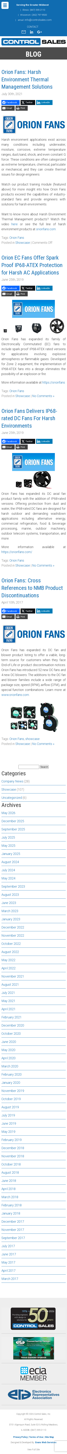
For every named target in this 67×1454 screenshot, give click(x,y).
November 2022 (12, 935)
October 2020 (11, 1033)
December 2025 (12, 821)
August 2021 (10, 984)
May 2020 (8, 1050)
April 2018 (8, 1189)
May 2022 (8, 960)
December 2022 (12, 927)
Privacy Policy (20, 1437)
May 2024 (8, 878)
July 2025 (8, 837)
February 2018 (11, 1205)
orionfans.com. (46, 229)
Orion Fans (16, 237)
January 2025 (10, 854)
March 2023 (9, 911)
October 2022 (11, 944)
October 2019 (11, 1099)
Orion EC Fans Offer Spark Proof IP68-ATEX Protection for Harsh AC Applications (32, 265)
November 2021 (12, 976)
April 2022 (8, 968)
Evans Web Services (45, 1442)
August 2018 (10, 1172)
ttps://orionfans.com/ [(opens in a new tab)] (17, 552)
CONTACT (32, 26)
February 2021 (11, 1017)
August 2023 (10, 894)
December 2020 (12, 1025)
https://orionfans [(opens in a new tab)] (53, 382)
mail (24, 32)
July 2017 (8, 1246)
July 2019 (8, 1115)
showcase (32, 739)
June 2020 (8, 1042)
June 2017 (8, 1254)
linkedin (31, 32)
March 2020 (9, 1066)
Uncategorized (11, 797)
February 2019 (11, 1140)
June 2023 (8, 903)
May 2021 (8, 1001)
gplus (39, 32)
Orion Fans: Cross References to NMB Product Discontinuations (32, 588)
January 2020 (10, 1082)
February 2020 (11, 1074)
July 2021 (8, 993)
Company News (12, 781)
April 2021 (8, 1009)
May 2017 (8, 1262)
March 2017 (9, 1279)
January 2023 (10, 919)
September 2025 (13, 829)
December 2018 (12, 1148)
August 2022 (10, 952)
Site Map (49, 1437)
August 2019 (10, 1107)
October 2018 (11, 1164)
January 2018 (10, 1213)
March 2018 (9, 1197)
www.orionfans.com (15, 695)
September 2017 (13, 1238)
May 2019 (8, 1131)
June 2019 (8, 1123)
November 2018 (12, 1156)
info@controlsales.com (38, 19)
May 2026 (8, 813)
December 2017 (12, 1221)
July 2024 (8, 870)
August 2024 (10, 862)
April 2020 (8, 1058)
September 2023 (13, 886)
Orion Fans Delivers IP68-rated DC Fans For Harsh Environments (29, 418)
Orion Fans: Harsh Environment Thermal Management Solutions (27, 79)
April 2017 (8, 1270)
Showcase (22, 242)
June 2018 (8, 1181)
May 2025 (8, 845)
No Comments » (43, 396)
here (14, 224)
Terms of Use (36, 1437)
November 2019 (12, 1091)
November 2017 (12, 1230)
